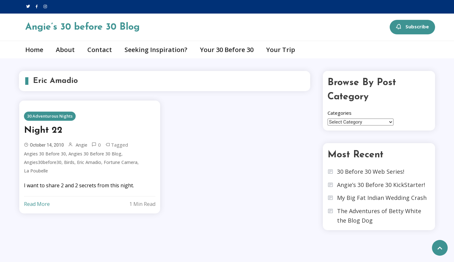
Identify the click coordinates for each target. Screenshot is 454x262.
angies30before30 (42, 162)
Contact (99, 49)
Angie (81, 145)
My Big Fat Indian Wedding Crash (382, 197)
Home (34, 49)
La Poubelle (36, 171)
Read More (37, 204)
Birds (69, 162)
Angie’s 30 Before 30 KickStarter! (381, 185)
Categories (340, 113)
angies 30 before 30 (45, 154)
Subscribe (412, 27)
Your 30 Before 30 (226, 49)
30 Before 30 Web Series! (370, 171)
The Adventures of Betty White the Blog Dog (379, 215)
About (65, 49)
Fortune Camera (120, 162)
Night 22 (43, 130)
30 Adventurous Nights (50, 116)
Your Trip (280, 49)
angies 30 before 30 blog (94, 154)
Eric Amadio (89, 162)
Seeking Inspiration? (156, 49)
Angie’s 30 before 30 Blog (82, 27)
